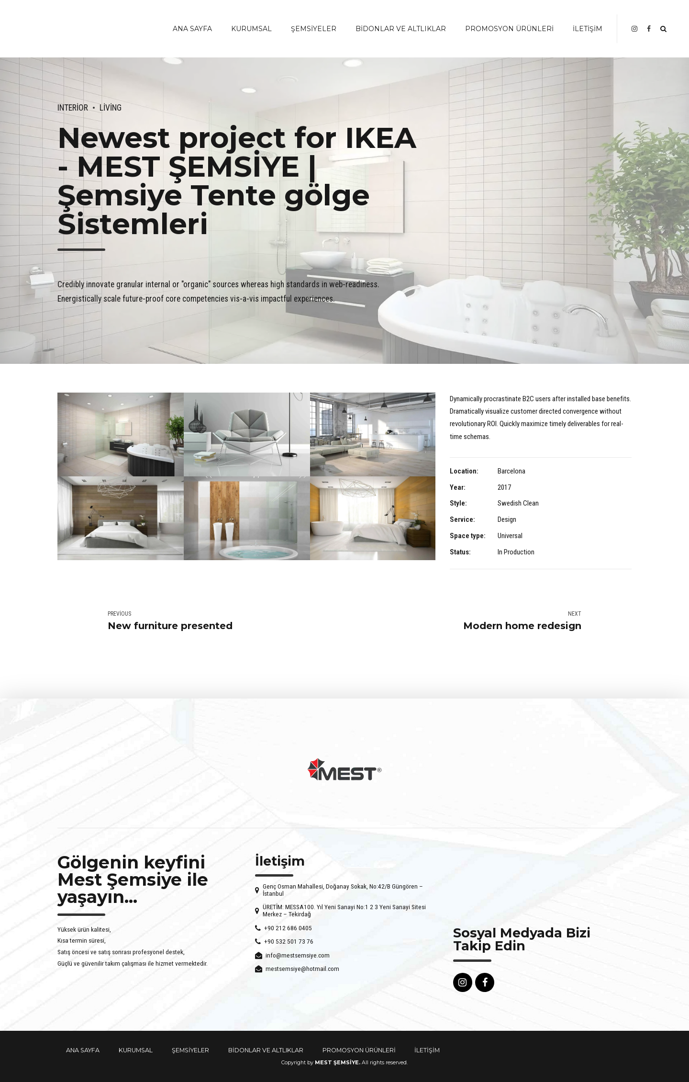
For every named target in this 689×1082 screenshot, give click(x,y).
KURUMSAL (251, 28)
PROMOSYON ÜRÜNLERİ (509, 28)
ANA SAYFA (192, 28)
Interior (72, 108)
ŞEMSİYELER (313, 28)
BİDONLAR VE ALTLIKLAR (401, 28)
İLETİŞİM (587, 28)
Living (111, 108)
